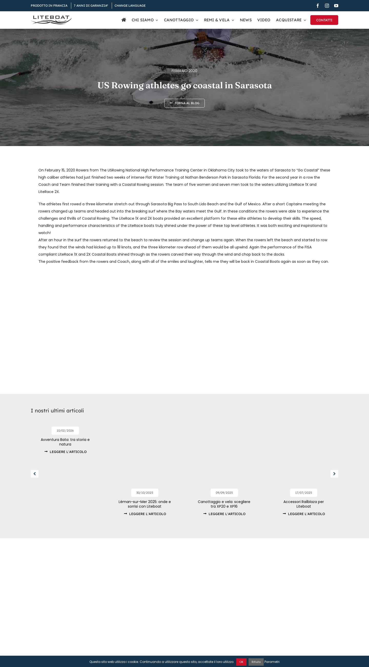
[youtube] (336, 6)
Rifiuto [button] (256, 662)
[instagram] (327, 6)
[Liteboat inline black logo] (51, 17)
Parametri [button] (272, 662)
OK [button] (241, 662)
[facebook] (318, 6)
